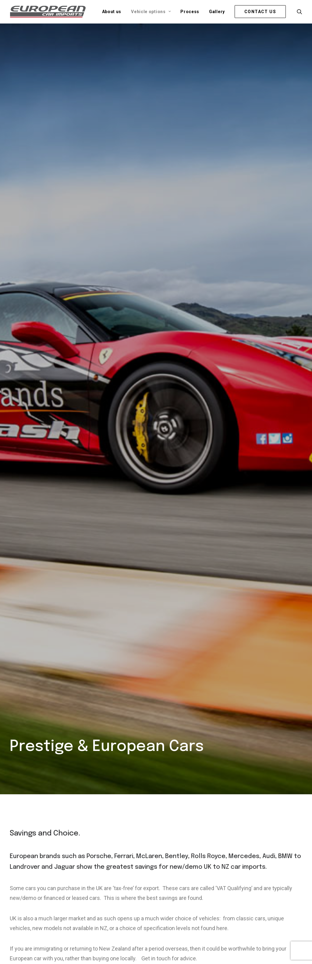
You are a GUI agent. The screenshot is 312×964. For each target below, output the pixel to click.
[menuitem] (112, 11)
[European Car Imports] (48, 11)
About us (112, 11)
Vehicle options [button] (151, 11)
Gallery (217, 11)
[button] (299, 11)
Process (189, 11)
